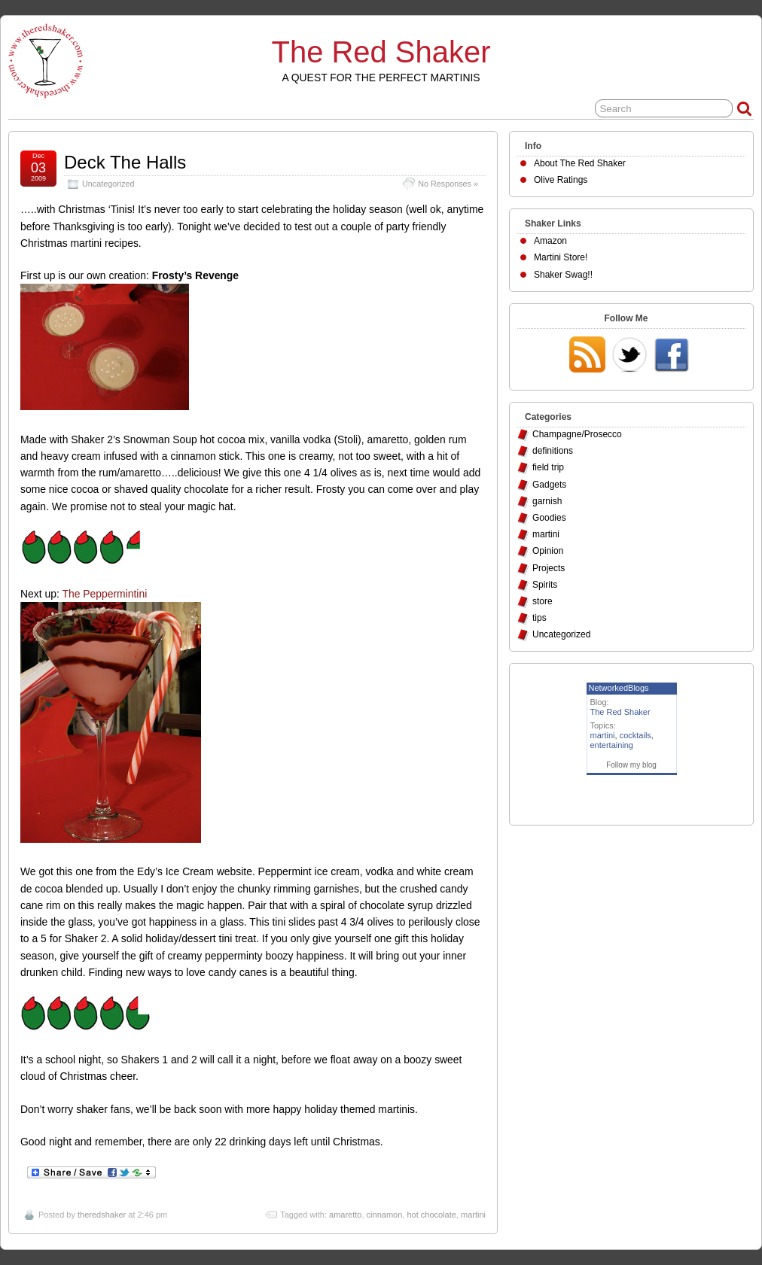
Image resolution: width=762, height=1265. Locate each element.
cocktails (635, 735)
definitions (552, 450)
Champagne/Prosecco (577, 434)
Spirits (544, 584)
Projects (548, 568)
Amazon (550, 241)
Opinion (547, 551)
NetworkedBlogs (619, 687)
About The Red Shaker (580, 163)
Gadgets (549, 484)
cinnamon (385, 1214)
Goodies (549, 517)
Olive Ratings (560, 180)
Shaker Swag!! (563, 274)
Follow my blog (631, 765)
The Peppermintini (104, 594)
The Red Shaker (381, 51)
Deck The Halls (125, 162)
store (542, 601)
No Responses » (448, 183)
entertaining (612, 745)
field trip (548, 467)
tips (539, 618)
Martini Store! (560, 257)
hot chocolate (431, 1214)
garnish (547, 501)
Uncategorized (108, 183)
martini (473, 1214)
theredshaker (102, 1214)
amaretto (345, 1214)
